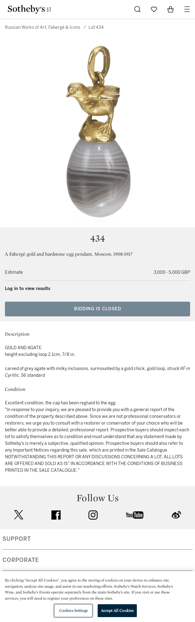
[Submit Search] (137, 9)
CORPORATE (20, 560)
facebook (56, 515)
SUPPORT (16, 539)
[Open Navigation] (187, 9)
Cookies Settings (73, 610)
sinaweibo (176, 515)
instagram (93, 515)
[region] (97, 596)
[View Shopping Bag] (170, 9)
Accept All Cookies (117, 610)
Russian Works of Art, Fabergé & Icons (42, 27)
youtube (135, 515)
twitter (18, 515)
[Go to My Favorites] (154, 9)
